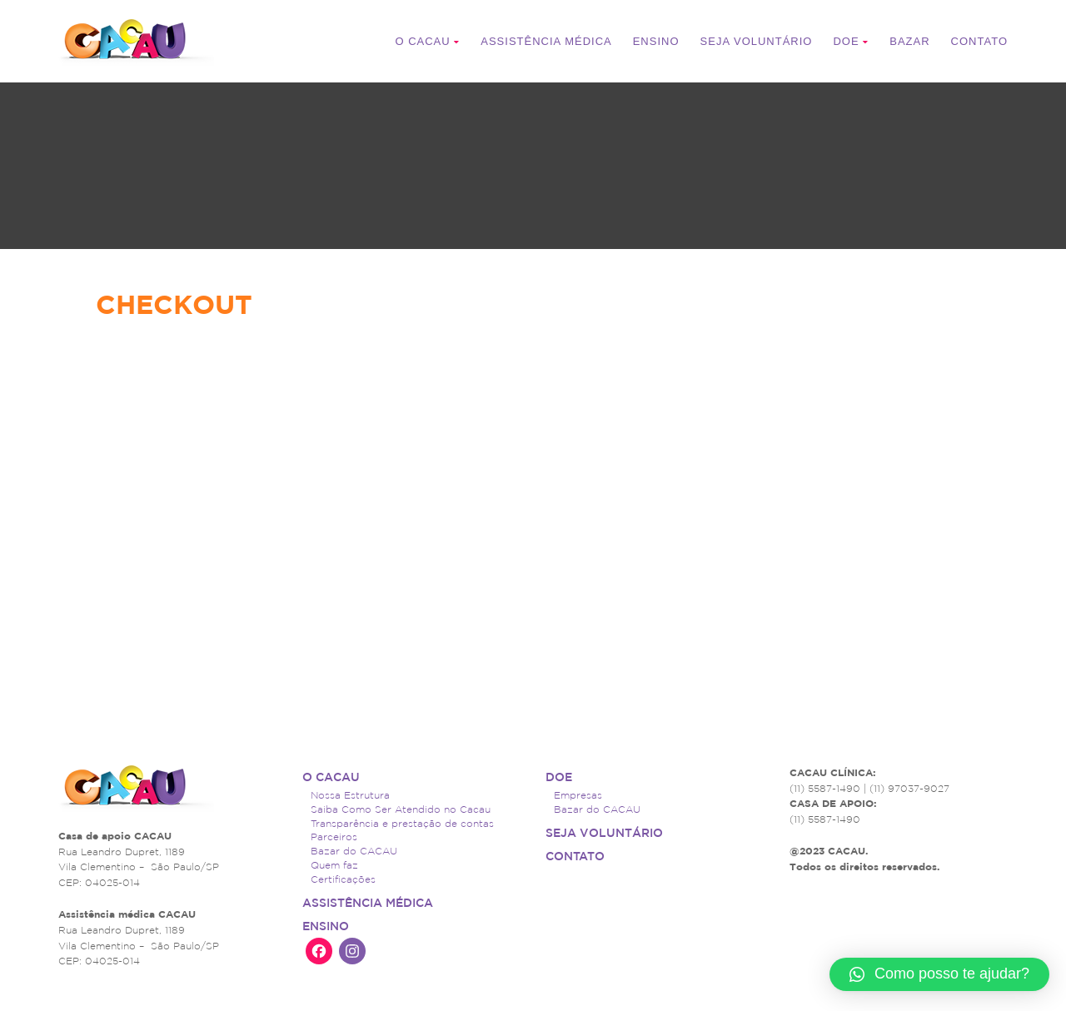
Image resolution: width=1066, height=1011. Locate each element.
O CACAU (427, 41)
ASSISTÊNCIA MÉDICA (546, 41)
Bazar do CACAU (354, 850)
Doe (851, 41)
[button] (939, 974)
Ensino (656, 41)
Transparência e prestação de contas (402, 823)
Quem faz (334, 864)
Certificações (343, 879)
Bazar (909, 41)
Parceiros (334, 836)
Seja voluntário (756, 41)
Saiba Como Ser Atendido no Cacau (401, 809)
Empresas (578, 794)
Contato (979, 41)
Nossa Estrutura (350, 794)
